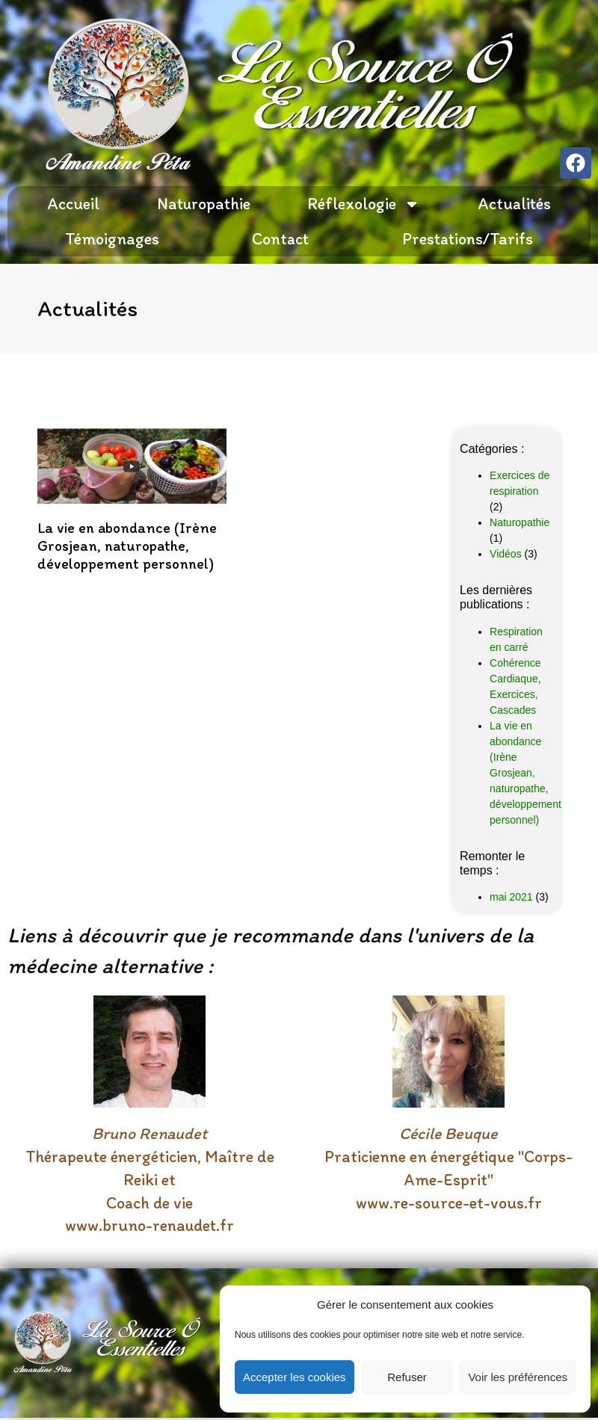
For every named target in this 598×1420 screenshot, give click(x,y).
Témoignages (112, 239)
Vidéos (506, 554)
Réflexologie (363, 204)
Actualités (514, 204)
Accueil (73, 204)
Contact (280, 239)
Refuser (407, 1377)
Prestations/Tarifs (467, 239)
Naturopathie (203, 204)
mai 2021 (511, 897)
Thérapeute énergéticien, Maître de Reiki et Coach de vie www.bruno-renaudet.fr (149, 1179)
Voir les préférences (517, 1377)
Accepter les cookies (294, 1377)
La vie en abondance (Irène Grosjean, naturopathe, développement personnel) (127, 545)
